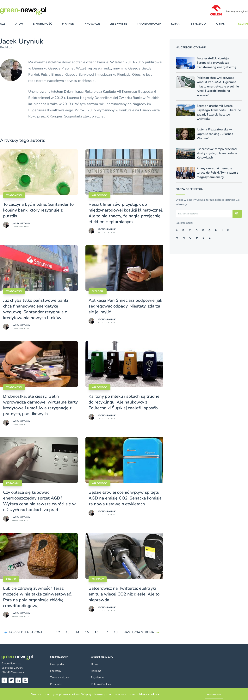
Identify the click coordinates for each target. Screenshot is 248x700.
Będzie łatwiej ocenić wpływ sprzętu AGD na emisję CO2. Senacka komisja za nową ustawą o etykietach (125, 498)
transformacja (149, 24)
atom (19, 24)
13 (68, 632)
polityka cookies (147, 694)
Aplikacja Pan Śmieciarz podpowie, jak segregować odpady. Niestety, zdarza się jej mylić (125, 306)
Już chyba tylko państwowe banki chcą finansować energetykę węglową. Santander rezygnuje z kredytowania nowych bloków (35, 309)
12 (58, 632)
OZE (2, 24)
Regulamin (97, 677)
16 (96, 632)
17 (106, 632)
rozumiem (214, 694)
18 (116, 632)
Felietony (98, 579)
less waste (118, 24)
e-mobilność (42, 24)
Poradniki (12, 483)
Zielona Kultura (59, 677)
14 (77, 632)
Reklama (96, 671)
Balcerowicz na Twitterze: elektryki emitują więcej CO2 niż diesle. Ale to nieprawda (124, 594)
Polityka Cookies (101, 684)
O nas (220, 24)
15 (87, 632)
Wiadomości (14, 195)
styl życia (198, 24)
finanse (68, 24)
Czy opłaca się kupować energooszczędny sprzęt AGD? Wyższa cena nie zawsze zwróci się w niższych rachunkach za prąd (39, 501)
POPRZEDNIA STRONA (26, 632)
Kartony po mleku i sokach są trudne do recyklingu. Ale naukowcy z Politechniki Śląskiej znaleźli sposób (124, 402)
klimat (176, 24)
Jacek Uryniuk (21, 223)
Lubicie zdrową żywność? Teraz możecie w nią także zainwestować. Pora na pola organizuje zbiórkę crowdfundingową (37, 597)
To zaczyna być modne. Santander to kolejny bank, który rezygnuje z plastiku (38, 210)
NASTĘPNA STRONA (138, 632)
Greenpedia (57, 664)
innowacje (92, 24)
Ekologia (97, 291)
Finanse (11, 579)
